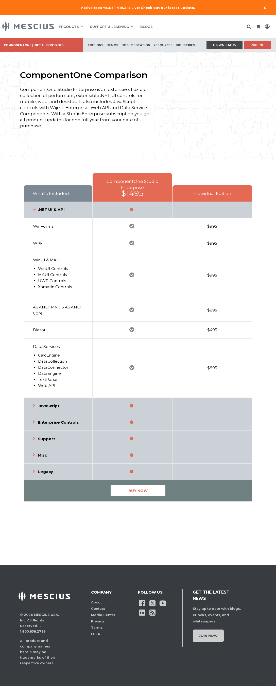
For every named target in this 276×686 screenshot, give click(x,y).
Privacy (97, 621)
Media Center (103, 615)
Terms (97, 627)
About (96, 602)
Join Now (208, 636)
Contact (98, 608)
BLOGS (146, 27)
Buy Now (138, 490)
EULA (95, 634)
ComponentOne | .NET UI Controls (34, 45)
